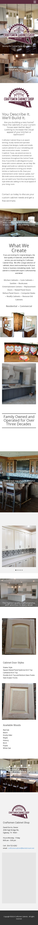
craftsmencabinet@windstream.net (21, 848)
